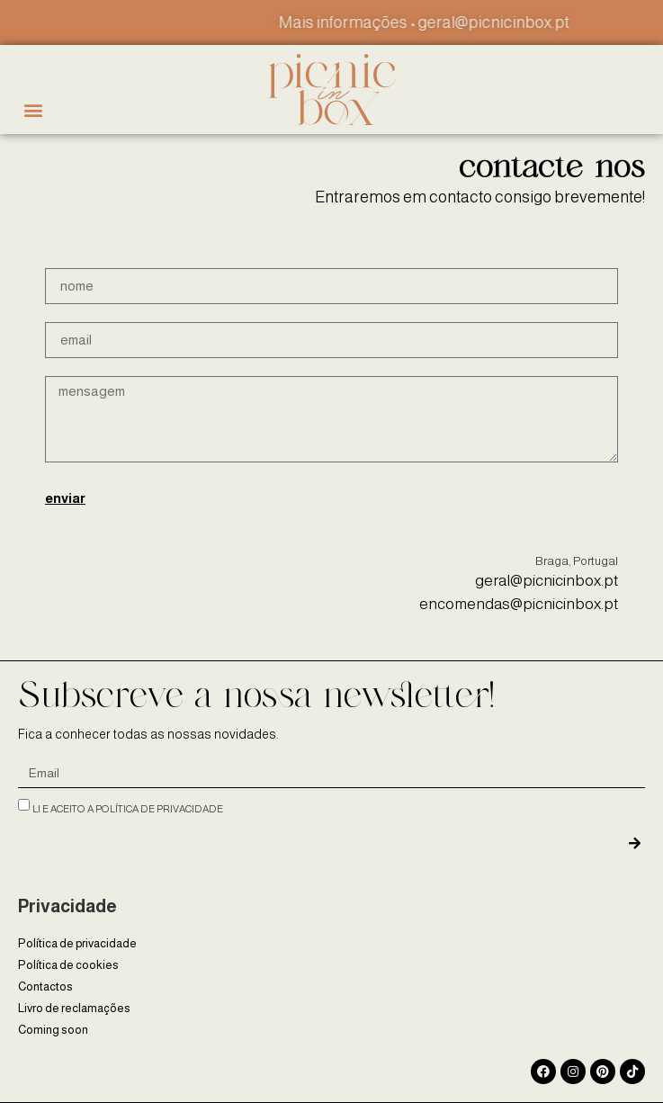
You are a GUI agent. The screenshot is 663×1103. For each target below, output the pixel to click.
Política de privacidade (77, 943)
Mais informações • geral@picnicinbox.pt (442, 22)
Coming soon (53, 1029)
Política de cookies (68, 965)
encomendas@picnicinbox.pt (518, 604)
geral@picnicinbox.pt (546, 580)
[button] (33, 110)
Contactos (45, 986)
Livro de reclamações (74, 1008)
